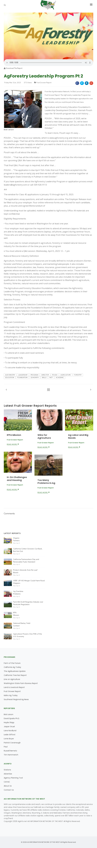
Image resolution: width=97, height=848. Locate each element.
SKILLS (44, 378)
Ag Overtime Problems (18, 592)
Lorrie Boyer (9, 738)
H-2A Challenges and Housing (17, 479)
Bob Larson (9, 129)
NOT (51, 378)
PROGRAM (34, 375)
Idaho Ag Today (11, 695)
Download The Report (13, 68)
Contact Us (9, 790)
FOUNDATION (22, 378)
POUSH (54, 375)
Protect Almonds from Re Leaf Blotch (25, 571)
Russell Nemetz (10, 750)
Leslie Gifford (9, 734)
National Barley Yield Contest (21, 624)
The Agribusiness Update (15, 671)
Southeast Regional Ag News (16, 699)
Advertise (8, 774)
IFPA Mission (14, 435)
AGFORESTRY (10, 375)
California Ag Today (12, 667)
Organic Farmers (16, 539)
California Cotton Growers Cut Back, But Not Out (27, 550)
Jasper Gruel (9, 726)
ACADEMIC (60, 378)
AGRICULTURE (65, 375)
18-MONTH (35, 378)
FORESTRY (78, 375)
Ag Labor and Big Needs (78, 436)
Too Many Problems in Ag (46, 482)
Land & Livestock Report (14, 687)
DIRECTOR (45, 375)
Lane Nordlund (10, 730)
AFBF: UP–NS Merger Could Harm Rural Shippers (29, 581)
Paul (5, 746)
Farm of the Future (12, 663)
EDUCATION (9, 378)
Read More (13, 444)
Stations (7, 769)
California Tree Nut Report (15, 675)
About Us (8, 786)
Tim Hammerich (11, 754)
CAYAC (7, 782)
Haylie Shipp (9, 722)
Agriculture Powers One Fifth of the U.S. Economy (27, 635)
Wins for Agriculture (44, 436)
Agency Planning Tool (13, 778)
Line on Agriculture (12, 679)
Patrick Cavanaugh (12, 742)
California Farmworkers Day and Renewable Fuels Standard (26, 560)
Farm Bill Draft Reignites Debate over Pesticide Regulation (28, 603)
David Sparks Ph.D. (12, 718)
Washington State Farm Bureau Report (21, 683)
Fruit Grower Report (42, 83)
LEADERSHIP (22, 375)
